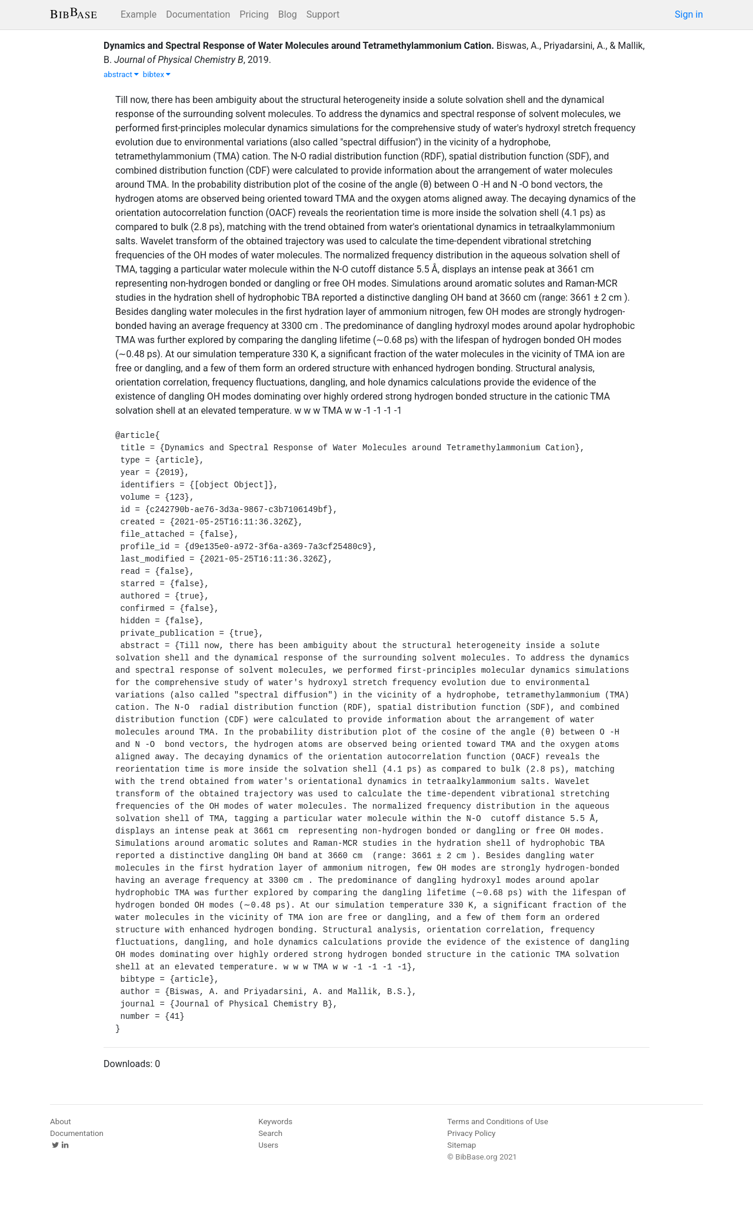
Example (138, 14)
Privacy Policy (471, 1133)
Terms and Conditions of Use (497, 1121)
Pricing (254, 14)
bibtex (157, 74)
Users (268, 1145)
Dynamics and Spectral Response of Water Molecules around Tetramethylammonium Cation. (299, 45)
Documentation (198, 14)
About (60, 1121)
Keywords (275, 1121)
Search (270, 1133)
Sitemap (461, 1145)
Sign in (689, 14)
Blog (287, 14)
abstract (121, 74)
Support (322, 14)
